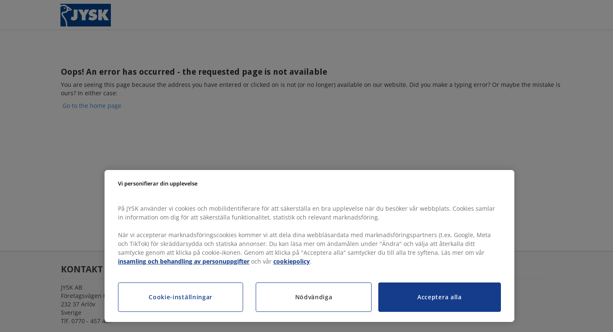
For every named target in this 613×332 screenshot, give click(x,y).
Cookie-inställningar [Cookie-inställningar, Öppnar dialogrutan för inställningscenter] (180, 297)
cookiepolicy (291, 261)
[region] (309, 246)
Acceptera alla (439, 297)
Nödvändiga (314, 297)
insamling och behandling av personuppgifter (183, 261)
